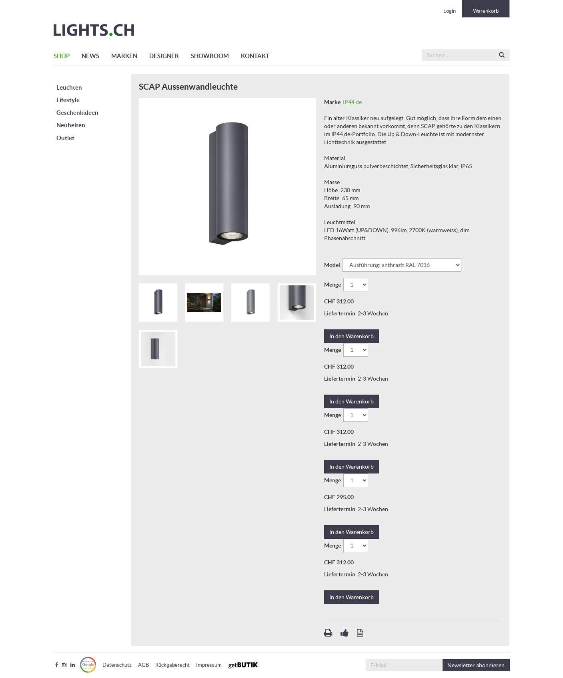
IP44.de (352, 102)
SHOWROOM (210, 55)
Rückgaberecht (172, 665)
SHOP (62, 55)
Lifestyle (68, 99)
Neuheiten (70, 125)
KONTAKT (255, 55)
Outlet (65, 137)
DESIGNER (164, 55)
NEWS (90, 55)
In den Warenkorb (351, 336)
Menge (333, 284)
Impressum (209, 665)
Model (332, 265)
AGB (143, 665)
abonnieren (476, 665)
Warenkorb (485, 11)
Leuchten (69, 87)
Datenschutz (117, 665)
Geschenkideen (77, 112)
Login (449, 11)
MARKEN (124, 55)
